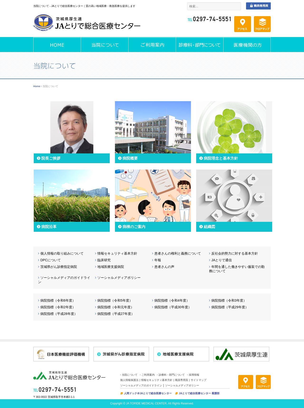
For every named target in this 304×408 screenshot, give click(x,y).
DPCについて (50, 260)
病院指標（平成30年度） (172, 307)
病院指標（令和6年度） (58, 300)
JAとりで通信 (221, 260)
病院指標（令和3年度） (229, 300)
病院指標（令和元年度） (115, 307)
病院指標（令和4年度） (172, 300)
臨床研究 (104, 260)
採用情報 (194, 374)
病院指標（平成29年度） (229, 307)
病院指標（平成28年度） (58, 314)
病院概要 (130, 158)
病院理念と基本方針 (221, 158)
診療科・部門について (172, 374)
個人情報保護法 (129, 380)
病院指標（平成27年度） (115, 314)
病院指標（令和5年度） (115, 300)
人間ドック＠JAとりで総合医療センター (148, 393)
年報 (157, 260)
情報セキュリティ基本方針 (117, 253)
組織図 (209, 227)
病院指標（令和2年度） (58, 307)
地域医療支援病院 (110, 267)
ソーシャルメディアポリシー (119, 278)
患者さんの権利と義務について (177, 253)
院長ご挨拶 (50, 158)
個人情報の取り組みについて (62, 253)
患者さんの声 (164, 267)
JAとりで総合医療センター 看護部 (199, 393)
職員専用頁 (181, 380)
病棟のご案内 (134, 227)
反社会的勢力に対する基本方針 (234, 253)
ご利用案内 (148, 374)
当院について (130, 374)
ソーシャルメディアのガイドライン (141, 385)
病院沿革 (49, 227)
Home (36, 86)
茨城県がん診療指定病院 (58, 267)
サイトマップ (198, 380)
